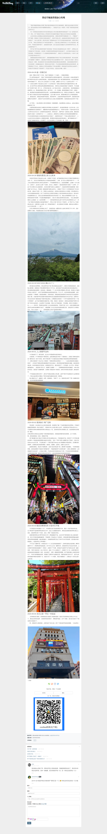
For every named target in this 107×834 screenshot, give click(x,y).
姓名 (28, 785)
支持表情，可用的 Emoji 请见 (36, 804)
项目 (24, 3)
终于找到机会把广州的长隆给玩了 (36, 758)
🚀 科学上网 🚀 (48, 3)
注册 (102, 3)
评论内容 (29, 802)
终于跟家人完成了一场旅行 (34, 756)
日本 (35, 740)
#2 (78, 776)
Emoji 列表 (43, 804)
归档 (17, 3)
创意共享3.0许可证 (54, 735)
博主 (40, 776)
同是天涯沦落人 (31, 751)
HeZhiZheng (7, 3)
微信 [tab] (63, 692)
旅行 (51, 20)
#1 (78, 764)
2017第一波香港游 (32, 749)
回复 (33, 773)
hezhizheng (35, 776)
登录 (96, 3)
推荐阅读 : (29, 746)
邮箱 (28, 791)
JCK (33, 764)
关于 (31, 3)
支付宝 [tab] (43, 692)
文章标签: (29, 740)
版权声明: (29, 735)
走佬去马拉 (30, 754)
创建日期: (29, 737)
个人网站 (29, 796)
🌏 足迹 (38, 3)
